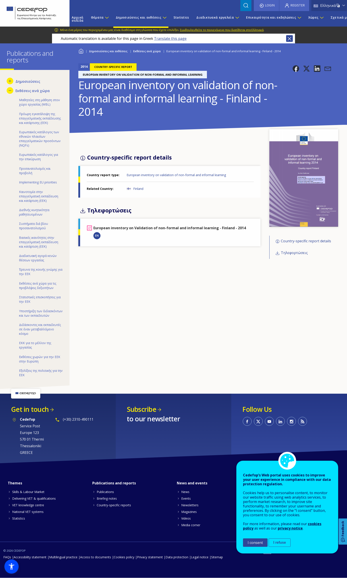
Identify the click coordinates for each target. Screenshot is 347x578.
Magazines (189, 512)
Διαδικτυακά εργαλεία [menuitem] (215, 17)
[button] (295, 68)
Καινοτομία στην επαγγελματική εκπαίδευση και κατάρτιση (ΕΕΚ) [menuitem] (38, 196)
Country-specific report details (306, 241)
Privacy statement (150, 557)
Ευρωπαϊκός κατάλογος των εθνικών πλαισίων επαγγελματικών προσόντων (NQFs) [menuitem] (40, 138)
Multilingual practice (63, 557)
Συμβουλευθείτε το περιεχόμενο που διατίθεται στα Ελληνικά (222, 30)
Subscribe (141, 409)
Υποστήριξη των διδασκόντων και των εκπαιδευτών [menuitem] (41, 313)
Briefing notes (107, 498)
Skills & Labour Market (28, 492)
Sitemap (217, 557)
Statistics (18, 518)
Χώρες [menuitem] (313, 17)
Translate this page (170, 38)
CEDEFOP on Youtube (269, 421)
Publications (105, 492)
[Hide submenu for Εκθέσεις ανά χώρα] (10, 90)
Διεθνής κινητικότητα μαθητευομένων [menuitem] (34, 212)
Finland (138, 189)
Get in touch (30, 409)
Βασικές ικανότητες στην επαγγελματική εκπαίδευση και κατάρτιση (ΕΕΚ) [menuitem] (38, 242)
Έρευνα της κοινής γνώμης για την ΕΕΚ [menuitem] (40, 271)
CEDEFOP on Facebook (247, 421)
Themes (15, 483)
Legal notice (199, 557)
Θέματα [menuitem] (97, 17)
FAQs (7, 557)
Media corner (190, 525)
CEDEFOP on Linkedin (280, 421)
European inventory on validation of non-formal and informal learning (176, 175)
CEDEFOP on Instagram (291, 421)
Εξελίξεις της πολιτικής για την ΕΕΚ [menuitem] (41, 372)
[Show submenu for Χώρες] (322, 19)
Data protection (177, 557)
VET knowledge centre (28, 505)
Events (186, 498)
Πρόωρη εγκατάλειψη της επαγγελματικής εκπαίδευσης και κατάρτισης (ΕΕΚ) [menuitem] (40, 118)
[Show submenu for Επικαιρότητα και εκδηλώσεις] (299, 19)
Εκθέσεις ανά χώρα (147, 51)
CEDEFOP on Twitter (258, 421)
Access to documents (95, 557)
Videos (186, 518)
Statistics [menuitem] (181, 17)
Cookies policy (124, 557)
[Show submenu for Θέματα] (107, 19)
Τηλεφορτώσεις (294, 252)
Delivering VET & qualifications (34, 498)
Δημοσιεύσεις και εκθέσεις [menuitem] (138, 17)
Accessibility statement (30, 557)
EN (97, 235)
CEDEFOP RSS (302, 421)
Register (297, 5)
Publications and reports (114, 483)
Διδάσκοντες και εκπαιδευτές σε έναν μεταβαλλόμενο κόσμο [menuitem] (40, 329)
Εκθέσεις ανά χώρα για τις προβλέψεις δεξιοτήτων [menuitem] (37, 285)
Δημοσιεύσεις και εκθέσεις (108, 51)
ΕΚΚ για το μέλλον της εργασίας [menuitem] (35, 345)
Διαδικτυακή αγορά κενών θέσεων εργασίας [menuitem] (38, 258)
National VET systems (28, 512)
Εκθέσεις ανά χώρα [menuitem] (32, 90)
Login (270, 5)
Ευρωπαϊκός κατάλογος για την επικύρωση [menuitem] (38, 156)
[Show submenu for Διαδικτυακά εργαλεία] (237, 19)
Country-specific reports (114, 505)
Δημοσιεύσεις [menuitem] (27, 81)
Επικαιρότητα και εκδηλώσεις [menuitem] (271, 17)
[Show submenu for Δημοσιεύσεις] (10, 81)
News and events (192, 483)
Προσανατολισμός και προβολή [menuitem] (34, 170)
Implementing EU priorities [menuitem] (38, 182)
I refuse (279, 542)
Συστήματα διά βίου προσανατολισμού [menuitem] (33, 226)
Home (81, 50)
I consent (255, 542)
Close (289, 38)
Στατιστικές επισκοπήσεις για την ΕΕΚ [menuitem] (40, 299)
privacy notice (290, 528)
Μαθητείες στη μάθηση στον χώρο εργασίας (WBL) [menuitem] (39, 102)
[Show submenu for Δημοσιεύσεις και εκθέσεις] (164, 19)
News (185, 492)
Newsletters (190, 505)
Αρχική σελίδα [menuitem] (77, 19)
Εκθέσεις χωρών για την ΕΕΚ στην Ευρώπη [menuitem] (39, 359)
